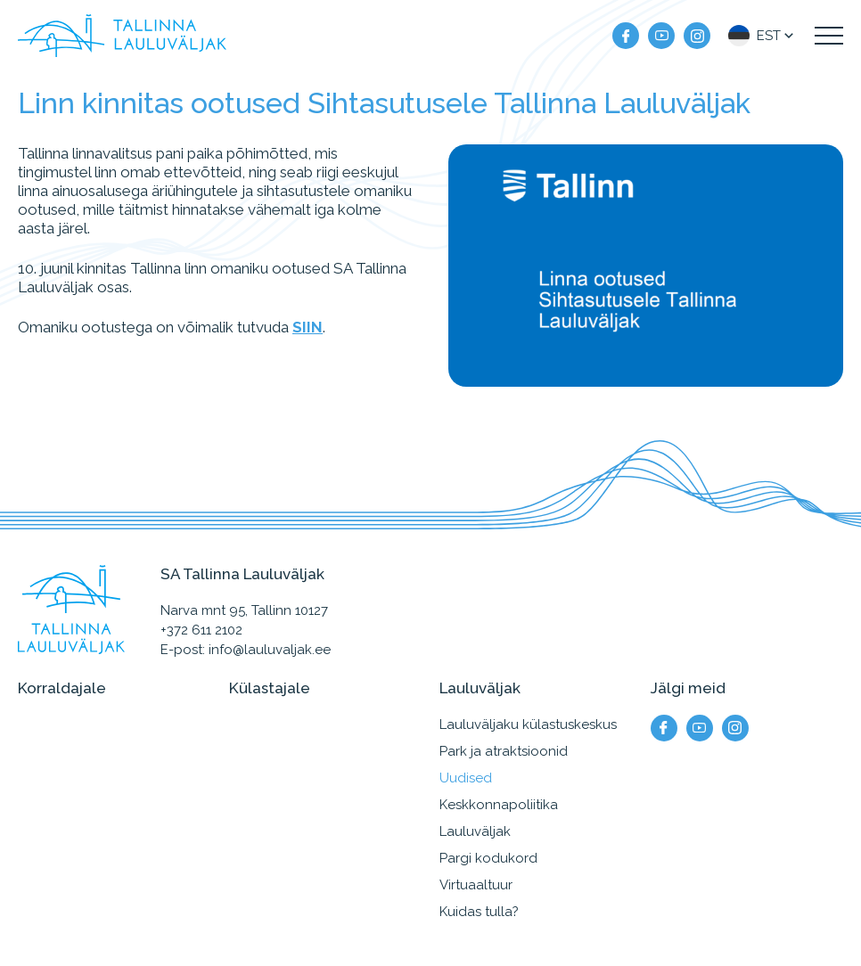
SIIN (307, 327)
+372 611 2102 (201, 630)
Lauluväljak (475, 831)
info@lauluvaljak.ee (270, 650)
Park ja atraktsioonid (503, 751)
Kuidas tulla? (479, 912)
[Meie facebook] (625, 35)
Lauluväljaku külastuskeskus (528, 724)
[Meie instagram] (697, 35)
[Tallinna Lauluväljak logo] (122, 35)
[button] (762, 35)
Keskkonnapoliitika (498, 805)
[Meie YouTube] (661, 35)
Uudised (465, 778)
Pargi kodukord (488, 858)
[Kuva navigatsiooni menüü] (829, 35)
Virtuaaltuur (475, 885)
